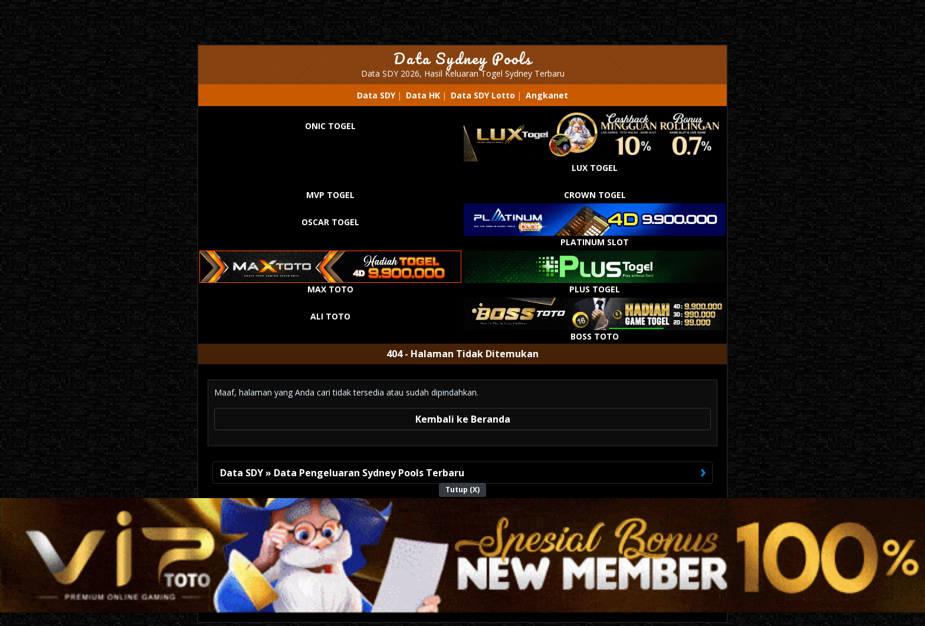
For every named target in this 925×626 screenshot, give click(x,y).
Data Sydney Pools (462, 58)
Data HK (423, 95)
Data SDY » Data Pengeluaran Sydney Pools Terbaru (342, 472)
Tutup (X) (462, 490)
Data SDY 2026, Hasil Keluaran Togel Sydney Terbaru (463, 73)
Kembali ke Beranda (462, 419)
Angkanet (547, 95)
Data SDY (376, 95)
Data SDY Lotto (483, 95)
